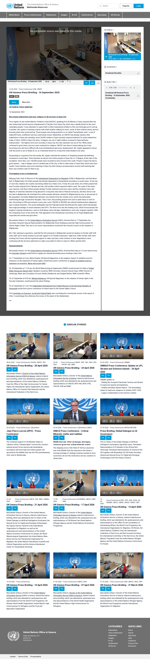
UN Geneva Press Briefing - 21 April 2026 (27, 504)
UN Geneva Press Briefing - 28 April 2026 (27, 365)
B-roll (74, 15)
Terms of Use (133, 643)
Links (130, 638)
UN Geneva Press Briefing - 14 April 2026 (120, 507)
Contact (12, 656)
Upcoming (102, 15)
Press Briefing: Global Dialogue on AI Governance (118, 432)
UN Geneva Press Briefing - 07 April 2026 (73, 585)
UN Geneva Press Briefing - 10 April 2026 (27, 585)
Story (14, 102)
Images (64, 15)
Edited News (14, 15)
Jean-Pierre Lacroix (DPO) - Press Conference (23, 432)
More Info (26, 102)
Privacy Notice (36, 656)
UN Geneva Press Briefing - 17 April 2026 (73, 504)
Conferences (87, 15)
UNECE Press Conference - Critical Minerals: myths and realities (70, 432)
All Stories (115, 15)
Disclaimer (132, 646)
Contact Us (132, 641)
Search (130, 633)
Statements (51, 15)
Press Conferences (33, 15)
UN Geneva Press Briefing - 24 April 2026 (73, 368)
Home (130, 630)
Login (138, 6)
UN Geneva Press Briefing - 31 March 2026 (121, 585)
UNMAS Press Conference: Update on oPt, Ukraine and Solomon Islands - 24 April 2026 (121, 368)
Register (126, 6)
